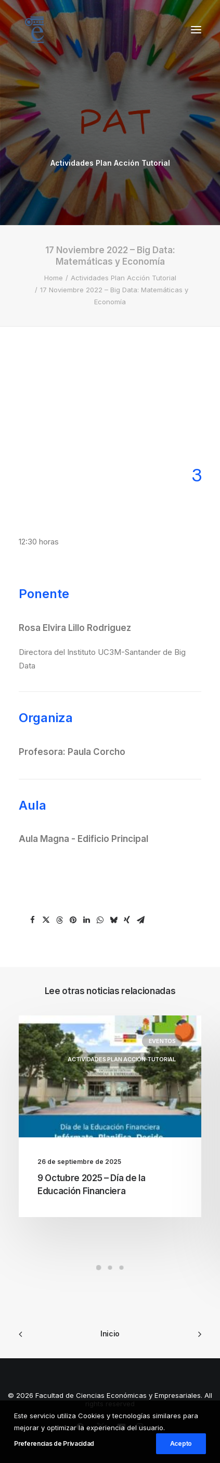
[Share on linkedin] (86, 920)
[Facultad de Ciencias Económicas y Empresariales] (34, 29)
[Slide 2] (110, 1267)
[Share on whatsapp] (100, 920)
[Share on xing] (127, 920)
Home (53, 278)
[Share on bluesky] (113, 920)
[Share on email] (140, 920)
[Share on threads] (59, 920)
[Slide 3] (121, 1267)
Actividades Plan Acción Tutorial (110, 162)
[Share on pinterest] (73, 920)
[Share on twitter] (46, 920)
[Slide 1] (99, 1267)
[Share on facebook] (32, 920)
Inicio (110, 1333)
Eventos (162, 1041)
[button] (196, 29)
